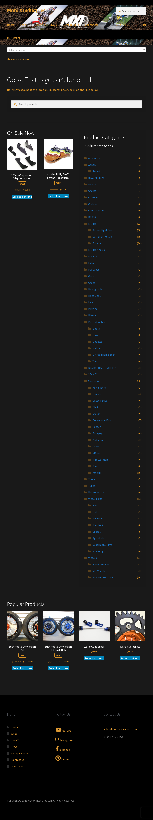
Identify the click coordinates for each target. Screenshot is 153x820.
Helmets (98, 348)
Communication (97, 210)
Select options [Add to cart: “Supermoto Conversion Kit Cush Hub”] (58, 668)
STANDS (93, 374)
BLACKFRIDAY (96, 177)
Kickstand (98, 440)
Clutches (93, 204)
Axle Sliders (99, 387)
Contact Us (91, 24)
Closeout (93, 197)
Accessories (95, 158)
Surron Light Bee (102, 230)
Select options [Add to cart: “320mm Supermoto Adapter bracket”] (22, 197)
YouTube (63, 729)
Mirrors (92, 309)
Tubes (91, 485)
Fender (97, 426)
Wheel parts (95, 498)
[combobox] (76, 49)
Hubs (96, 512)
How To (40, 24)
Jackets (97, 171)
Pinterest (63, 758)
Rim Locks (98, 525)
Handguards (95, 289)
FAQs (54, 24)
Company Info (71, 24)
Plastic (92, 315)
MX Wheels (99, 571)
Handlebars (95, 295)
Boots (96, 328)
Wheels (97, 472)
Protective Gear (97, 322)
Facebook (62, 748)
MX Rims (97, 518)
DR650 (92, 217)
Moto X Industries (26, 10)
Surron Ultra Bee (102, 236)
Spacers (97, 531)
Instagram (64, 739)
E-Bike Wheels (96, 250)
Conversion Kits (102, 420)
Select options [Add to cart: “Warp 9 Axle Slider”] (94, 658)
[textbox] (76, 49)
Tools (91, 479)
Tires (96, 466)
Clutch (96, 413)
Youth (96, 361)
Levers (92, 302)
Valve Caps (99, 551)
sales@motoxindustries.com (120, 729)
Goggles (97, 341)
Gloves (96, 335)
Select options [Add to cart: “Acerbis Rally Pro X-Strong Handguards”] (58, 196)
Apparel (92, 164)
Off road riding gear (104, 354)
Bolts (96, 505)
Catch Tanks (100, 400)
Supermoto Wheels (104, 577)
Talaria (97, 243)
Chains (92, 190)
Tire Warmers (100, 459)
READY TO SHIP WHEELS (102, 368)
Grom (91, 282)
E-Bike (92, 223)
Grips (91, 276)
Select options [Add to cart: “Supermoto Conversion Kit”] (22, 668)
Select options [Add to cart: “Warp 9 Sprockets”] (130, 658)
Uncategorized (96, 492)
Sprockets (98, 538)
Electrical (93, 256)
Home (10, 24)
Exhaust (93, 263)
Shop (23, 24)
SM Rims (97, 453)
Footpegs (93, 269)
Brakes (92, 184)
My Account (13, 38)
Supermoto (94, 381)
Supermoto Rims (102, 544)
